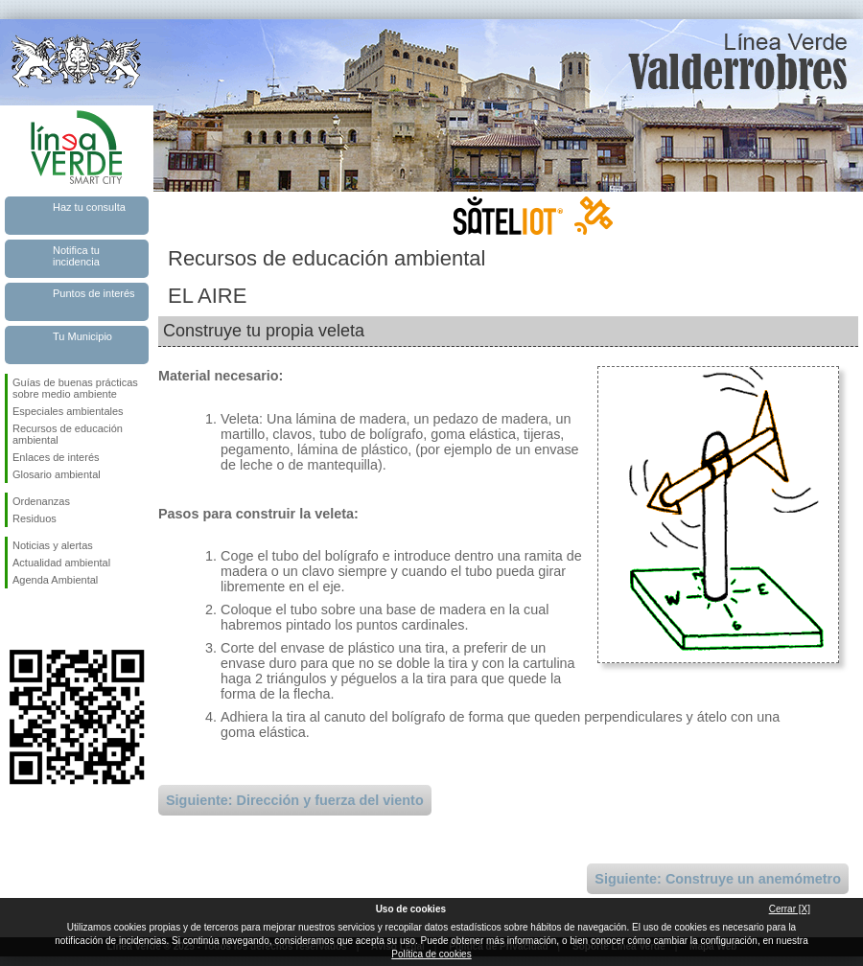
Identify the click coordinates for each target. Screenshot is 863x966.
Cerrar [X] (789, 909)
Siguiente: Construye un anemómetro (718, 878)
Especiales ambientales (68, 411)
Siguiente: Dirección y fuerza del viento (295, 800)
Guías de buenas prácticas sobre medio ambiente (75, 388)
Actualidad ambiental (61, 562)
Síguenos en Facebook (16, 619)
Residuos (34, 518)
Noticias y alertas (52, 545)
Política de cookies (431, 954)
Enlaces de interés (56, 457)
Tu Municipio (82, 336)
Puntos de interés (94, 293)
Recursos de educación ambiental (67, 434)
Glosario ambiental (56, 474)
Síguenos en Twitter (47, 619)
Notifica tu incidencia (76, 255)
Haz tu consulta (89, 207)
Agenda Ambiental (55, 580)
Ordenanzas (41, 501)
